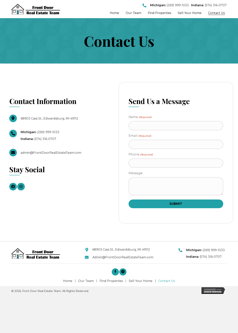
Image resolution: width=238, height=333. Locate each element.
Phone (141, 155)
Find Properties (111, 281)
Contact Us (166, 281)
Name (140, 117)
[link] (114, 13)
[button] (13, 186)
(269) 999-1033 (178, 5)
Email (140, 136)
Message (136, 174)
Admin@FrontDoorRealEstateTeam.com (122, 258)
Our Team (86, 281)
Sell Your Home (140, 281)
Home (67, 281)
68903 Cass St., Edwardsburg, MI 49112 (49, 118)
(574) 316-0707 (216, 5)
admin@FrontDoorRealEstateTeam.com (51, 152)
